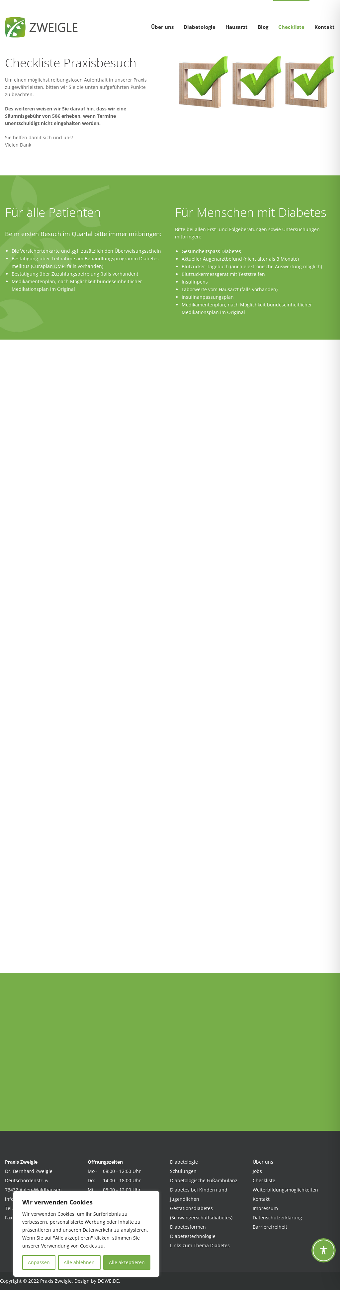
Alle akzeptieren (127, 1262)
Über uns (162, 27)
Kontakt (324, 27)
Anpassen (39, 1262)
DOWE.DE (108, 1281)
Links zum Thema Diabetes (200, 1245)
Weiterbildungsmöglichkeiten (285, 1190)
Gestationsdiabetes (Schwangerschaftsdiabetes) (201, 1213)
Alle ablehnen (79, 1262)
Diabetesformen (188, 1227)
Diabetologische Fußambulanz (203, 1180)
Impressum (265, 1208)
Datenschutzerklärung (277, 1217)
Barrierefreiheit (270, 1227)
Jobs (257, 1171)
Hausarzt (236, 27)
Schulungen (183, 1171)
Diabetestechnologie (192, 1236)
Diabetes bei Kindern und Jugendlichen (198, 1194)
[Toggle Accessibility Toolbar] (323, 1250)
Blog (263, 27)
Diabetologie (199, 27)
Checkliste (291, 27)
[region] (86, 1234)
